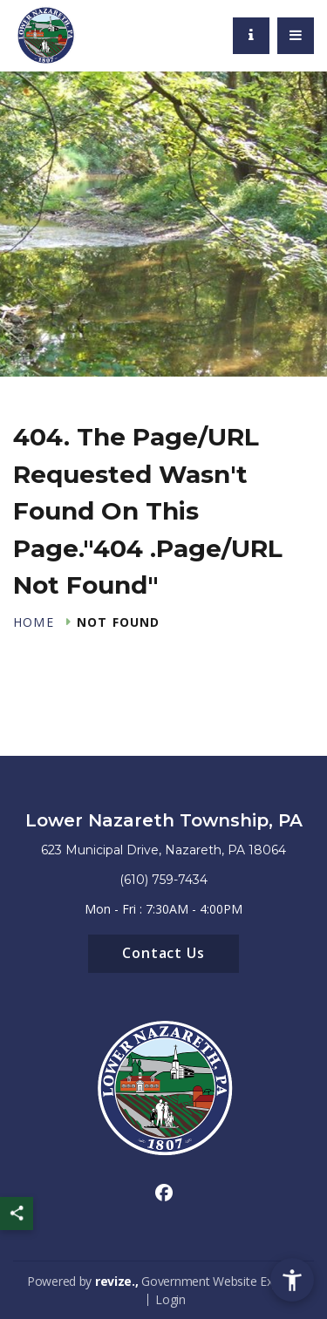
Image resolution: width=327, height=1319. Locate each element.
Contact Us (164, 952)
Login (170, 1299)
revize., (117, 1281)
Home (33, 622)
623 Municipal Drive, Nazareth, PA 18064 (163, 850)
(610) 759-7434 (163, 879)
